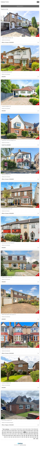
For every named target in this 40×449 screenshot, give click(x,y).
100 (18, 435)
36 (24, 430)
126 (34, 438)
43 (35, 430)
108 (35, 435)
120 (26, 437)
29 (13, 430)
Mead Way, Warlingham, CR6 (6, 174)
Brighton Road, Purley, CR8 (6, 348)
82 (24, 433)
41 (32, 430)
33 (20, 430)
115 (16, 437)
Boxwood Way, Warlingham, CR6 (7, 420)
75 (13, 433)
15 (28, 429)
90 (37, 433)
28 (12, 430)
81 (23, 433)
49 (8, 432)
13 (24, 429)
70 (5, 433)
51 (12, 432)
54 (16, 432)
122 (31, 437)
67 (37, 432)
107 (33, 435)
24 (5, 430)
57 (21, 432)
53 (15, 432)
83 (26, 433)
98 (14, 435)
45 (2, 432)
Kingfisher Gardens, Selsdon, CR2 (7, 277)
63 (31, 432)
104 (26, 435)
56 (20, 432)
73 (10, 433)
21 (37, 429)
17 (31, 429)
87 (32, 433)
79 (20, 433)
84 (28, 433)
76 (15, 433)
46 (4, 432)
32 (18, 430)
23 (4, 430)
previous (7, 429)
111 (7, 437)
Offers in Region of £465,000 (8, 424)
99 (15, 435)
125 (37, 437)
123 (33, 437)
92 (4, 435)
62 (29, 432)
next (37, 438)
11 (21, 429)
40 (31, 430)
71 (7, 433)
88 (34, 433)
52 (13, 432)
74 (12, 433)
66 (35, 432)
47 (5, 432)
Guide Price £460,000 (6, 145)
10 (20, 429)
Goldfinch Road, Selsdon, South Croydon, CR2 (9, 314)
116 (18, 437)
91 (3, 435)
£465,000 (4, 387)
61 (28, 432)
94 (8, 435)
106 (31, 435)
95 (9, 435)
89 (35, 433)
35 (23, 430)
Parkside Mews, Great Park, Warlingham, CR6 (9, 140)
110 (5, 437)
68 (2, 433)
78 (18, 433)
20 (35, 429)
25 (7, 430)
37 (26, 430)
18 (32, 429)
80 (21, 433)
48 (7, 432)
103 (24, 435)
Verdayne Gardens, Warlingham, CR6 (7, 37)
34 (21, 430)
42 (34, 430)
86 (31, 433)
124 (35, 437)
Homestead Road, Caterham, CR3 (7, 208)
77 (16, 433)
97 (12, 435)
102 (22, 435)
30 (15, 430)
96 (11, 435)
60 (26, 432)
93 (6, 435)
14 (26, 429)
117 (20, 437)
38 (28, 430)
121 (28, 437)
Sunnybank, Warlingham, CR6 (6, 106)
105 (28, 435)
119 (24, 437)
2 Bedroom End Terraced (5, 142)
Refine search (20, 6)
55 (18, 432)
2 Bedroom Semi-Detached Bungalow (7, 422)
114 (13, 437)
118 (22, 437)
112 (9, 437)
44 (37, 430)
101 (20, 435)
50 (10, 432)
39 (29, 430)
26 (8, 430)
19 (34, 429)
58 (23, 432)
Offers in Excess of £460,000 (8, 42)
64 (32, 432)
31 (16, 430)
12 (23, 429)
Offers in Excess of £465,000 (8, 353)
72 (8, 433)
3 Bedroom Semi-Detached (6, 74)
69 (4, 433)
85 (29, 433)
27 (10, 430)
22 (2, 430)
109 (37, 435)
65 (34, 432)
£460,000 (4, 76)
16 (29, 429)
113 (11, 437)
